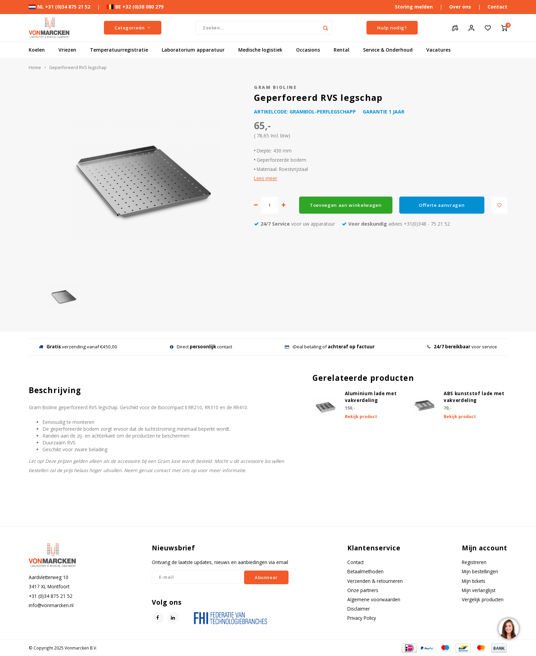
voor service (462, 347)
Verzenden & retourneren (375, 581)
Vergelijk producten (483, 599)
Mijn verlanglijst (478, 590)
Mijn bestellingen (480, 571)
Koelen (37, 49)
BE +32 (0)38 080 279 (135, 6)
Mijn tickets (473, 581)
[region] (508, 628)
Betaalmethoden (365, 571)
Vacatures (438, 49)
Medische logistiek (260, 49)
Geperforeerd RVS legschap (78, 67)
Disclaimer (358, 608)
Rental (341, 49)
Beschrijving (55, 390)
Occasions (308, 49)
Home (35, 67)
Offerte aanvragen (442, 205)
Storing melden (414, 6)
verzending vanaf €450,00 (78, 347)
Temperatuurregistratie (119, 49)
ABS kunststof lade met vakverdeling (474, 396)
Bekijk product (361, 416)
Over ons (460, 6)
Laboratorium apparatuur (193, 49)
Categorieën (133, 28)
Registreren (474, 562)
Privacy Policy (361, 618)
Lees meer (265, 178)
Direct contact (201, 347)
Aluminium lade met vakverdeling (371, 396)
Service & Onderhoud (388, 49)
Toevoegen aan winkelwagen (346, 205)
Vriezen (67, 49)
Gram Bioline (275, 87)
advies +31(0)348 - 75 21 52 (396, 223)
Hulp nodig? (392, 28)
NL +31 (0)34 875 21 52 (59, 6)
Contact (497, 6)
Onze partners (362, 590)
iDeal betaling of (330, 347)
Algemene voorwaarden (373, 599)
